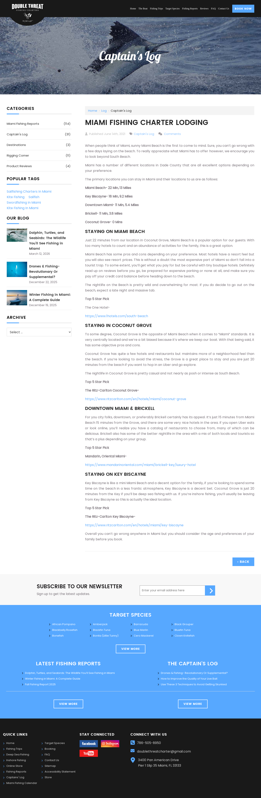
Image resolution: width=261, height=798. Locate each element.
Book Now (243, 9)
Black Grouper (184, 624)
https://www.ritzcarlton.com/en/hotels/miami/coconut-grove (135, 399)
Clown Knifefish (185, 636)
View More (68, 704)
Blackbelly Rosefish (64, 630)
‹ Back (243, 561)
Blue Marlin (141, 630)
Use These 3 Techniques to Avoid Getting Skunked (194, 684)
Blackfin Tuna (101, 630)
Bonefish (58, 636)
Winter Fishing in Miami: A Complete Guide (50, 297)
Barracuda (141, 624)
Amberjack (100, 624)
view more (130, 649)
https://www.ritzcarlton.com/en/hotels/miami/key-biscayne (134, 525)
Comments (172, 134)
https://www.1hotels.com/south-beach (116, 316)
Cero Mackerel (144, 636)
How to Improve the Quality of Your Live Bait (189, 679)
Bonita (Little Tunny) (105, 636)
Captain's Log (144, 134)
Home (92, 110)
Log (104, 110)
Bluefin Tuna (182, 630)
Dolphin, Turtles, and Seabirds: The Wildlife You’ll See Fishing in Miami (47, 240)
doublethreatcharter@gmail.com (164, 751)
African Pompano (63, 624)
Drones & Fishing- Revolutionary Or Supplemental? (44, 272)
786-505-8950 (149, 743)
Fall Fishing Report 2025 (40, 684)
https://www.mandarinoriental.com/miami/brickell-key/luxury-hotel (140, 464)
